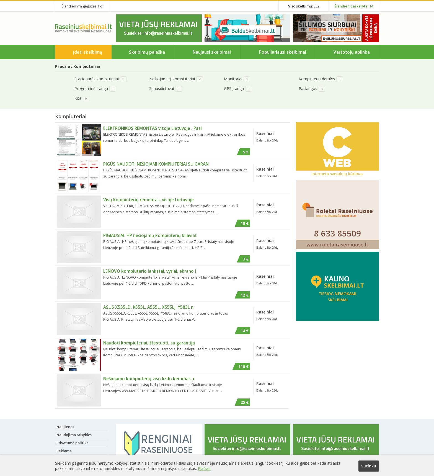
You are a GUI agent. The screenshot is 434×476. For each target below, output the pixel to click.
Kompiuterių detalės (317, 78)
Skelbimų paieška (147, 52)
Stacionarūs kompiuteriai (96, 78)
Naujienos (65, 426)
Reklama (64, 450)
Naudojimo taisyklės (74, 434)
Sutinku (368, 466)
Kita (77, 98)
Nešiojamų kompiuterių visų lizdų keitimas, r (149, 378)
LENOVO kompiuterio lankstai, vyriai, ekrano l (149, 271)
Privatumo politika (72, 442)
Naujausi (212, 52)
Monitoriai (233, 78)
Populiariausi (282, 52)
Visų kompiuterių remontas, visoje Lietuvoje (148, 199)
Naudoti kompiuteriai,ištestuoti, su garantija (149, 342)
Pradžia (62, 66)
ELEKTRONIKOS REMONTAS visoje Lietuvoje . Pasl (152, 128)
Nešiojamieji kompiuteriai (172, 78)
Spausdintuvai (161, 88)
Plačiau (204, 467)
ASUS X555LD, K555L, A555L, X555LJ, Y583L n (148, 307)
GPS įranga (234, 88)
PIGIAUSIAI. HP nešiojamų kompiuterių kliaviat (150, 235)
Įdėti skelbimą (87, 52)
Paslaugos (308, 88)
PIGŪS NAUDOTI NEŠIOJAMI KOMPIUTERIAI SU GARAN (156, 164)
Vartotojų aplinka (352, 52)
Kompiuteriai (86, 66)
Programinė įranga (91, 88)
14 (353, 6)
